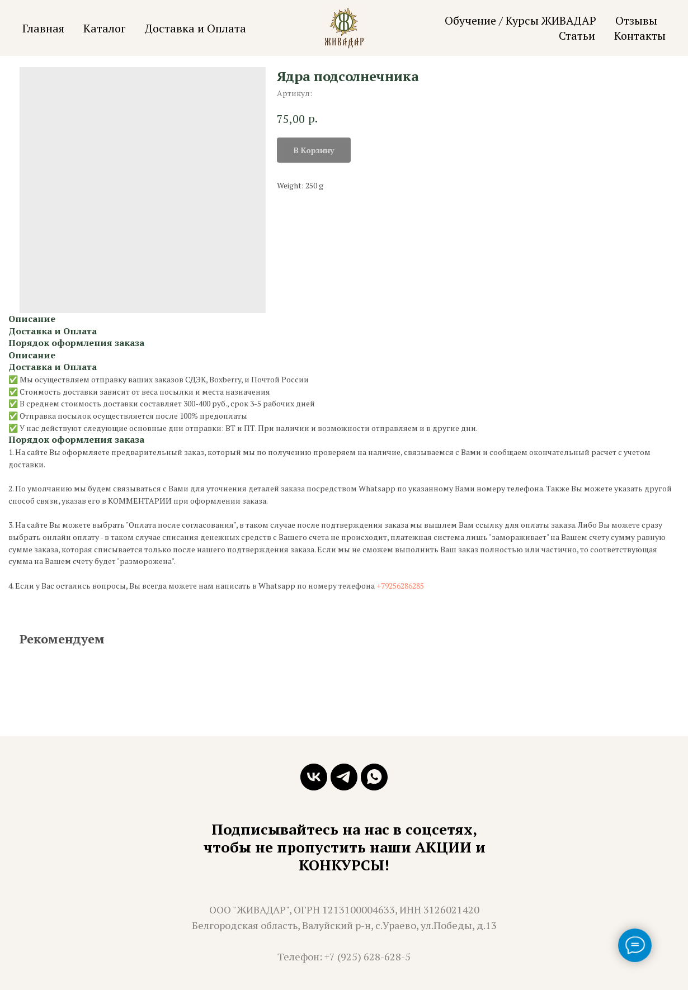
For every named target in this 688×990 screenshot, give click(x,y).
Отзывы (636, 20)
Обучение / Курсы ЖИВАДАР (520, 20)
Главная (43, 28)
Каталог (104, 28)
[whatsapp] (374, 777)
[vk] (313, 777)
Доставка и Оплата (195, 28)
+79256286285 (400, 585)
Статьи (577, 35)
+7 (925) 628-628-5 (367, 956)
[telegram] (344, 777)
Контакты (640, 35)
